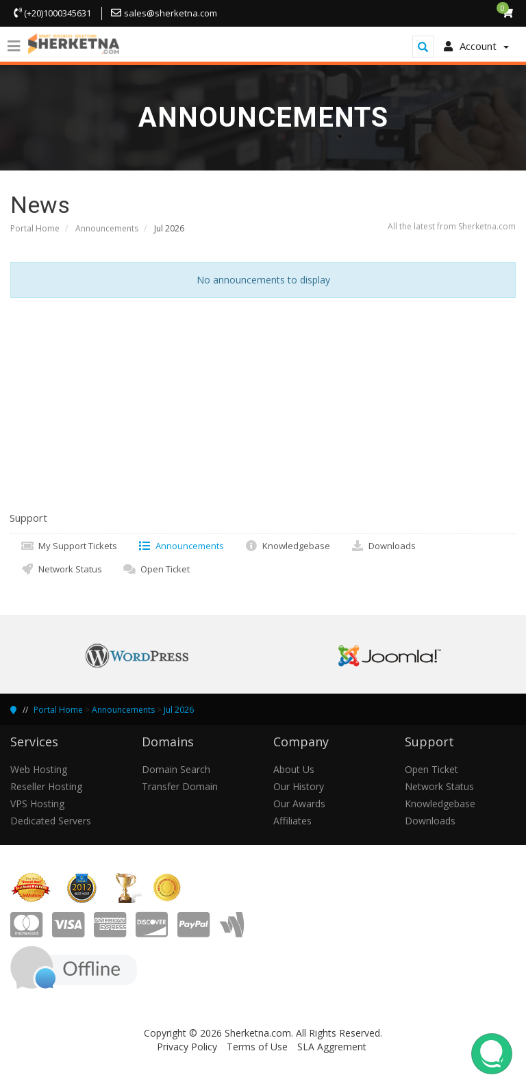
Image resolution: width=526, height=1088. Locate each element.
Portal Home (35, 228)
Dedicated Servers (50, 820)
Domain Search (176, 769)
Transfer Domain (180, 786)
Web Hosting (38, 769)
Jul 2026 (179, 710)
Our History (298, 786)
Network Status (61, 569)
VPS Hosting (37, 803)
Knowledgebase (287, 545)
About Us (293, 769)
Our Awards (299, 803)
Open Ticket (156, 569)
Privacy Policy (187, 1046)
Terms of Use (257, 1046)
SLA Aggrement (331, 1046)
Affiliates (292, 820)
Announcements (106, 228)
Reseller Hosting (46, 786)
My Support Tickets (69, 545)
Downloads (383, 545)
